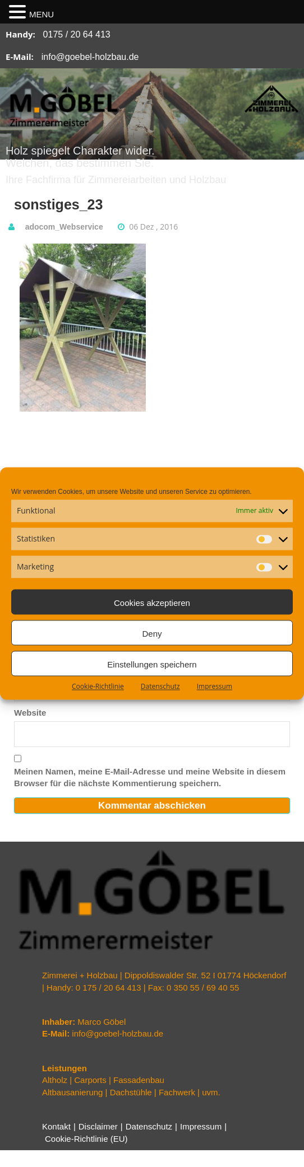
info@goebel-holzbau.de (90, 57)
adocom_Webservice (64, 226)
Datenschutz (160, 686)
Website (30, 712)
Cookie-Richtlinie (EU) (86, 1138)
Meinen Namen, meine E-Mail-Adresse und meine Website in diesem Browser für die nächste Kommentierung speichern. (149, 777)
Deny (152, 633)
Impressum (214, 686)
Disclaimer (98, 1126)
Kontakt (56, 1126)
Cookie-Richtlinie (98, 686)
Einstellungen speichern (151, 664)
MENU (41, 14)
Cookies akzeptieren (152, 603)
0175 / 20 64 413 (76, 34)
